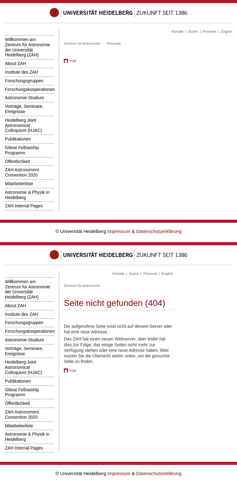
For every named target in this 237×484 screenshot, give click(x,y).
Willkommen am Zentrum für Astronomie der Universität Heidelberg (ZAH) (27, 47)
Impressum (119, 231)
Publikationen (18, 138)
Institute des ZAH (21, 72)
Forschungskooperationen (29, 89)
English (226, 31)
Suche (193, 31)
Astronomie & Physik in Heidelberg (27, 195)
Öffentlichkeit (17, 161)
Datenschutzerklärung (158, 231)
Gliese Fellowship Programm (22, 150)
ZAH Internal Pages (24, 205)
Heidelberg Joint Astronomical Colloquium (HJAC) (23, 125)
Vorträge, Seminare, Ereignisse (24, 109)
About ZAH (15, 63)
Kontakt (177, 31)
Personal (209, 31)
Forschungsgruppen (24, 80)
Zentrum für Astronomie (82, 43)
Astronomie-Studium (24, 97)
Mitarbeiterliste (19, 183)
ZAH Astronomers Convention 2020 (22, 172)
